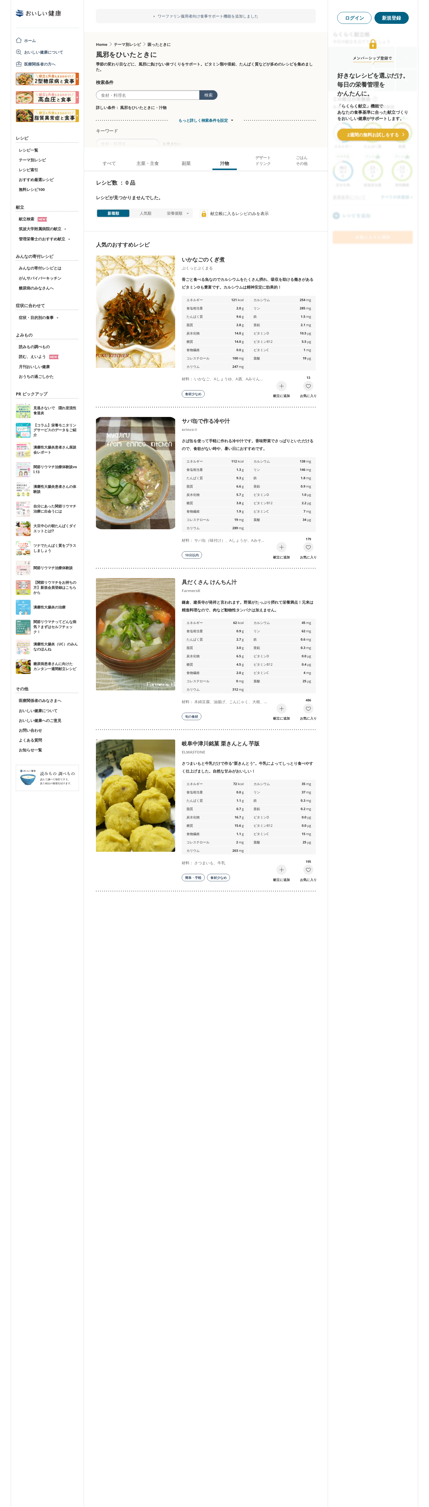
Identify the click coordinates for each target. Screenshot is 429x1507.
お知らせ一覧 (30, 750)
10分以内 (192, 555)
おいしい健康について (43, 52)
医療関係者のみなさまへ (40, 700)
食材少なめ (193, 394)
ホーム (30, 40)
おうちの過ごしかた (36, 376)
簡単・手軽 (193, 877)
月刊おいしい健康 (34, 366)
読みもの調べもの (34, 346)
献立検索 (33, 219)
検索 (208, 95)
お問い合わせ (30, 730)
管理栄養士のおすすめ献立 (42, 239)
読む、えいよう (39, 356)
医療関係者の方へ (39, 64)
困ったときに (159, 44)
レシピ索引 (28, 169)
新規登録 (391, 18)
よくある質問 (30, 740)
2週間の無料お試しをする (373, 135)
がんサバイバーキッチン (40, 278)
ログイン (354, 18)
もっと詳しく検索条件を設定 (203, 120)
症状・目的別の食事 (36, 317)
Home (101, 44)
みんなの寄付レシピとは (40, 268)
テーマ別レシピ (32, 160)
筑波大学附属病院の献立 (40, 228)
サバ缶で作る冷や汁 (206, 420)
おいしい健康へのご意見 (40, 720)
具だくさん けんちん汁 (209, 582)
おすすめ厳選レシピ (36, 179)
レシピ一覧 (28, 150)
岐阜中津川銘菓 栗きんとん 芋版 (220, 743)
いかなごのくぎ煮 (203, 259)
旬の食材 (191, 716)
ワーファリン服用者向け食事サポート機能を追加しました (208, 16)
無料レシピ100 (32, 189)
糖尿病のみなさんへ (36, 288)
